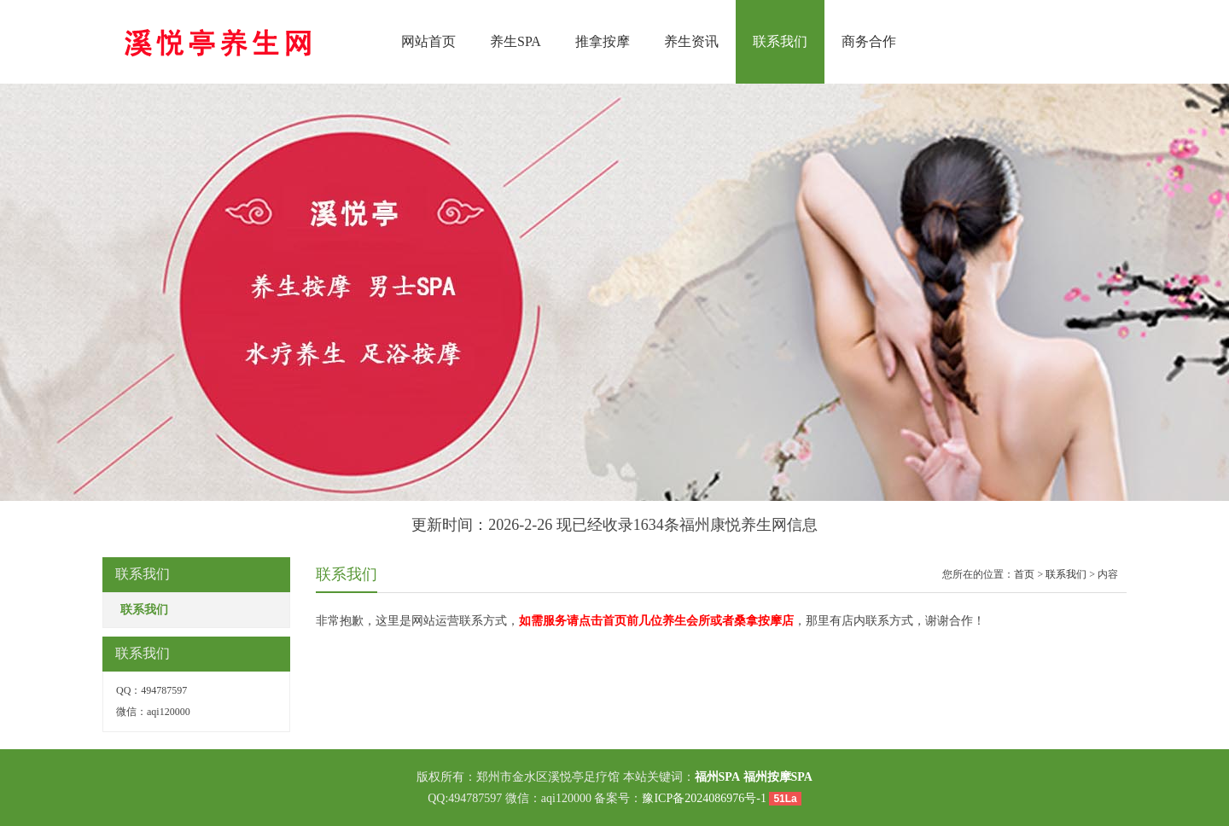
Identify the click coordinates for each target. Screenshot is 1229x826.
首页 (1024, 574)
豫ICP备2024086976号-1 (704, 798)
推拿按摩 (602, 41)
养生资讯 (691, 41)
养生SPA (515, 41)
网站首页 (428, 41)
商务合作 (869, 41)
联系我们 (780, 41)
